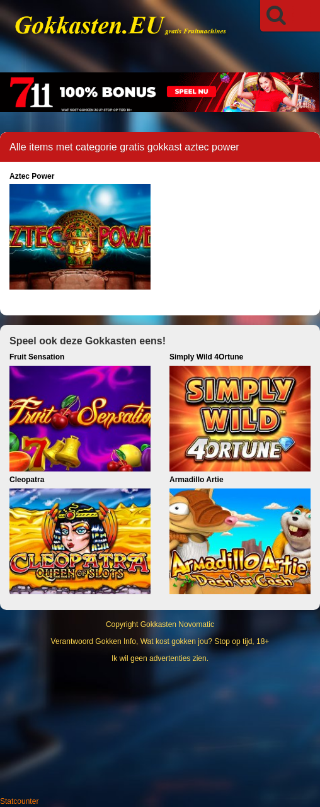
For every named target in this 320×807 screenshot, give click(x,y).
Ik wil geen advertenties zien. (160, 658)
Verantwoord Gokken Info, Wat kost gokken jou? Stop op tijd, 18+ (160, 641)
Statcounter (19, 801)
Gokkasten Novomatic (177, 624)
